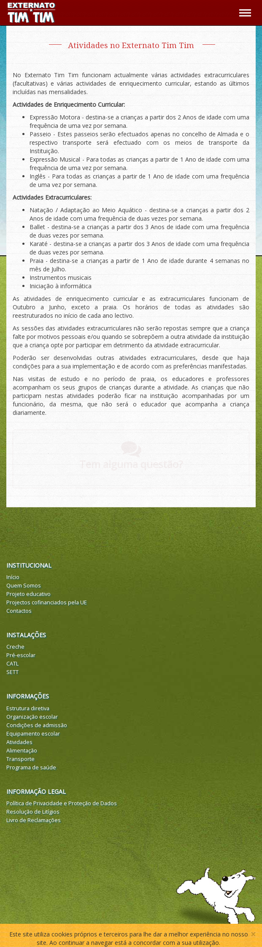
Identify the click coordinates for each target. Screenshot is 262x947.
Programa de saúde (31, 767)
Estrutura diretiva (27, 708)
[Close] (253, 934)
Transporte (20, 759)
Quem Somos (23, 585)
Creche (15, 646)
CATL (12, 663)
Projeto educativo (28, 594)
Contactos (19, 610)
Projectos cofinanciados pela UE (46, 602)
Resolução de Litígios (32, 811)
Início (12, 577)
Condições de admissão (36, 725)
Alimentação (21, 750)
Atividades (19, 742)
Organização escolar (32, 716)
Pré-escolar (20, 655)
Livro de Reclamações (33, 820)
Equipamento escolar (33, 733)
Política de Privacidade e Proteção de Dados (61, 803)
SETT (12, 672)
